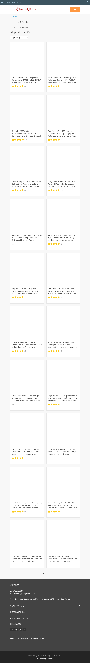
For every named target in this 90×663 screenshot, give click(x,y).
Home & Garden (22, 22)
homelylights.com (45, 658)
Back (13, 16)
